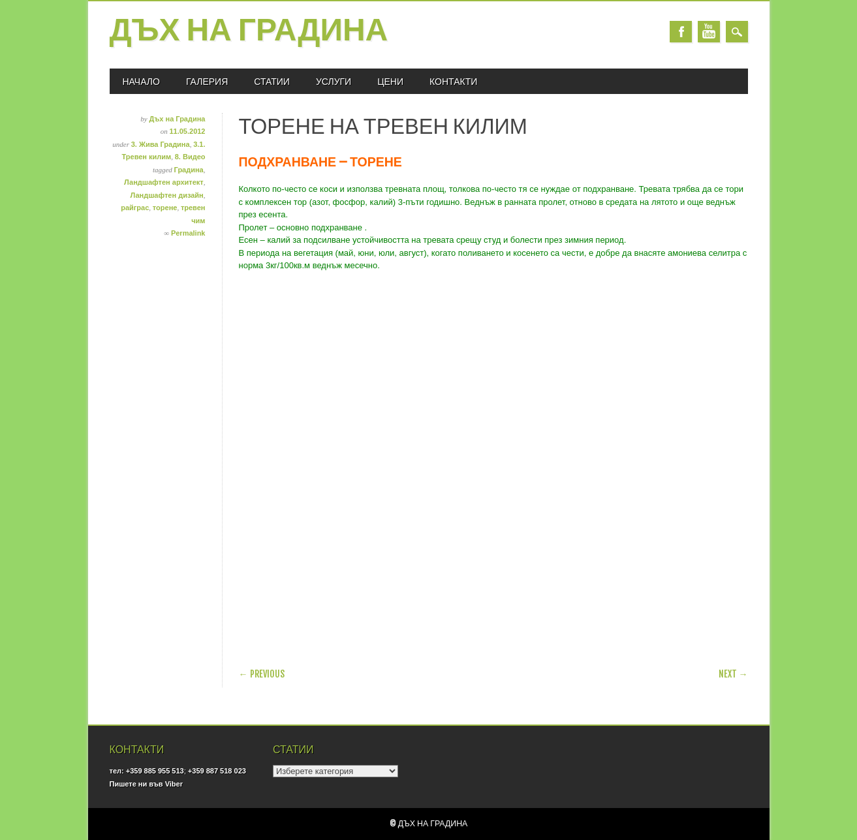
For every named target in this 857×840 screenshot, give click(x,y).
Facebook (681, 31)
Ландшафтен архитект (164, 182)
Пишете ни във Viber (146, 784)
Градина (189, 170)
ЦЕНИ (390, 81)
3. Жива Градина (160, 144)
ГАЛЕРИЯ (207, 81)
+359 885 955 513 (155, 771)
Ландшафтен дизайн (166, 195)
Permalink (188, 233)
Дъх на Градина (249, 31)
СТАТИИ (272, 81)
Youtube (709, 31)
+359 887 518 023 (217, 771)
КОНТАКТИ (453, 81)
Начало (141, 81)
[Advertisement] (391, 616)
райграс (135, 207)
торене (165, 207)
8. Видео (190, 157)
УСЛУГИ (333, 81)
